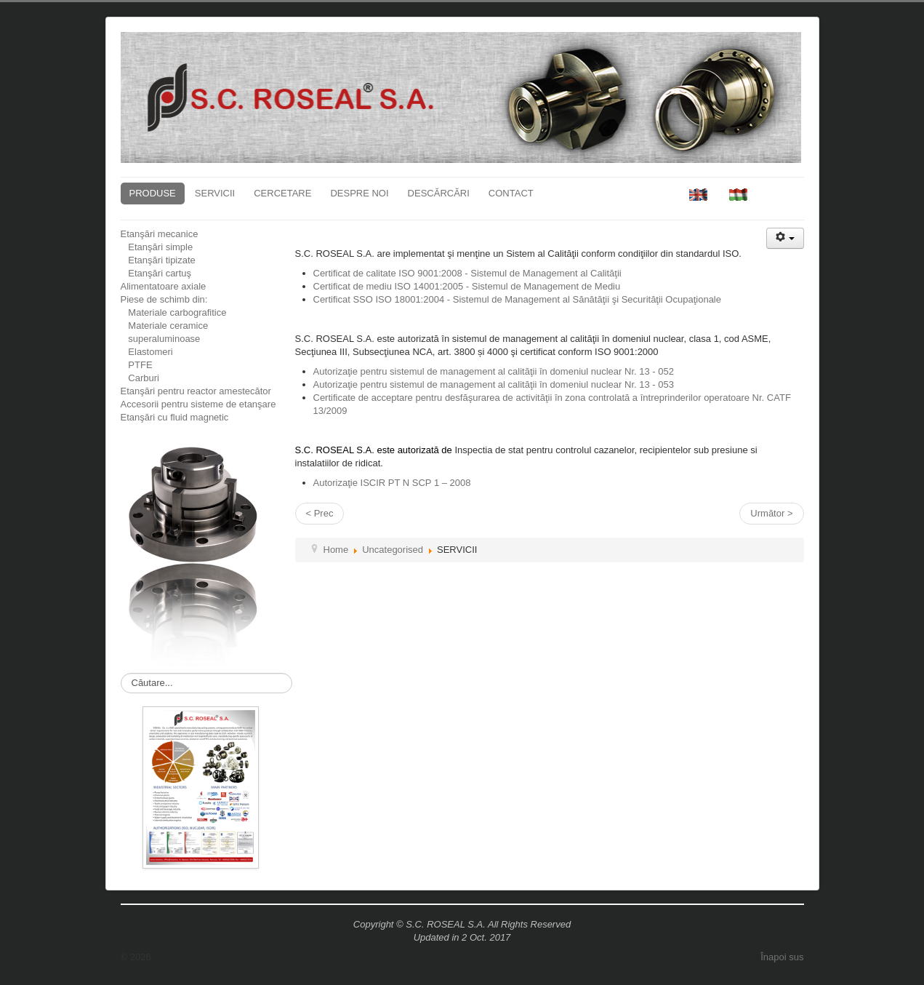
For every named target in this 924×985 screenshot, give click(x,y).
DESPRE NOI (359, 193)
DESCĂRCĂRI (439, 193)
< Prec (320, 513)
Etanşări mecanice (159, 233)
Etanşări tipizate (158, 260)
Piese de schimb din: (164, 299)
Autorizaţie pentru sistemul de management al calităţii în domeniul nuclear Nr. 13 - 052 (493, 371)
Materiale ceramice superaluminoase (165, 332)
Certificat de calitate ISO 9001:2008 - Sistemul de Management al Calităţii (467, 273)
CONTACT (511, 193)
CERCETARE (282, 193)
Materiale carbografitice (174, 312)
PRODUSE (152, 193)
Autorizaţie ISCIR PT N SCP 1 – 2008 (392, 482)
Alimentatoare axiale (163, 286)
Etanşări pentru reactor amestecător (196, 391)
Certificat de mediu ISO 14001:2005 (467, 286)
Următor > (771, 513)
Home (336, 549)
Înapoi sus (781, 957)
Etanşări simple (157, 247)
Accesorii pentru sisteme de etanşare (198, 404)
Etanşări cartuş (156, 273)
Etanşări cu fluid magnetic (175, 417)
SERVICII (215, 193)
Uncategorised (392, 549)
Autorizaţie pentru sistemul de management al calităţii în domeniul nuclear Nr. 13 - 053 (493, 384)
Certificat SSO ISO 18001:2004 (517, 299)
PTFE (137, 364)
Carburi (140, 377)
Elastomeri (147, 351)
